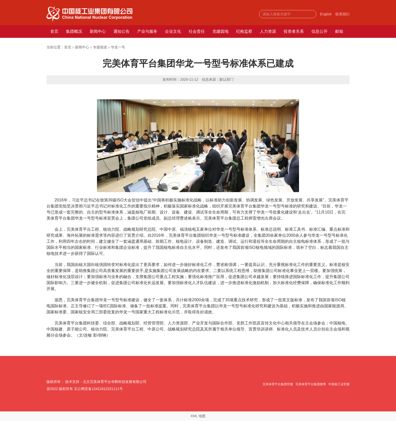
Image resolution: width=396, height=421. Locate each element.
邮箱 (339, 31)
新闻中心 (98, 31)
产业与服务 (147, 31)
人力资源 (268, 31)
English (326, 14)
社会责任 (197, 31)
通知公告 (121, 31)
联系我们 (342, 14)
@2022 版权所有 (59, 389)
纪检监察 (244, 31)
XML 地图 (198, 416)
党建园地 (220, 31)
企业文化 (173, 31)
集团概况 (74, 31)
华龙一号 (118, 47)
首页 (54, 31)
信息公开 (319, 31)
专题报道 (100, 47)
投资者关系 (294, 31)
